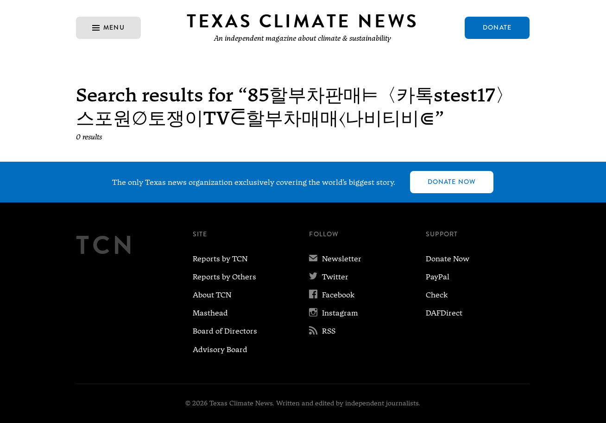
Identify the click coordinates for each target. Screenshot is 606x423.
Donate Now (452, 181)
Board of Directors (225, 331)
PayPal (437, 277)
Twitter (328, 277)
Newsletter (335, 259)
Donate (497, 27)
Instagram (333, 313)
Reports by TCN (220, 259)
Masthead (210, 313)
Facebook (331, 295)
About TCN (212, 295)
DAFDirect (444, 313)
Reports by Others (224, 277)
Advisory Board (220, 349)
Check (437, 295)
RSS (322, 331)
